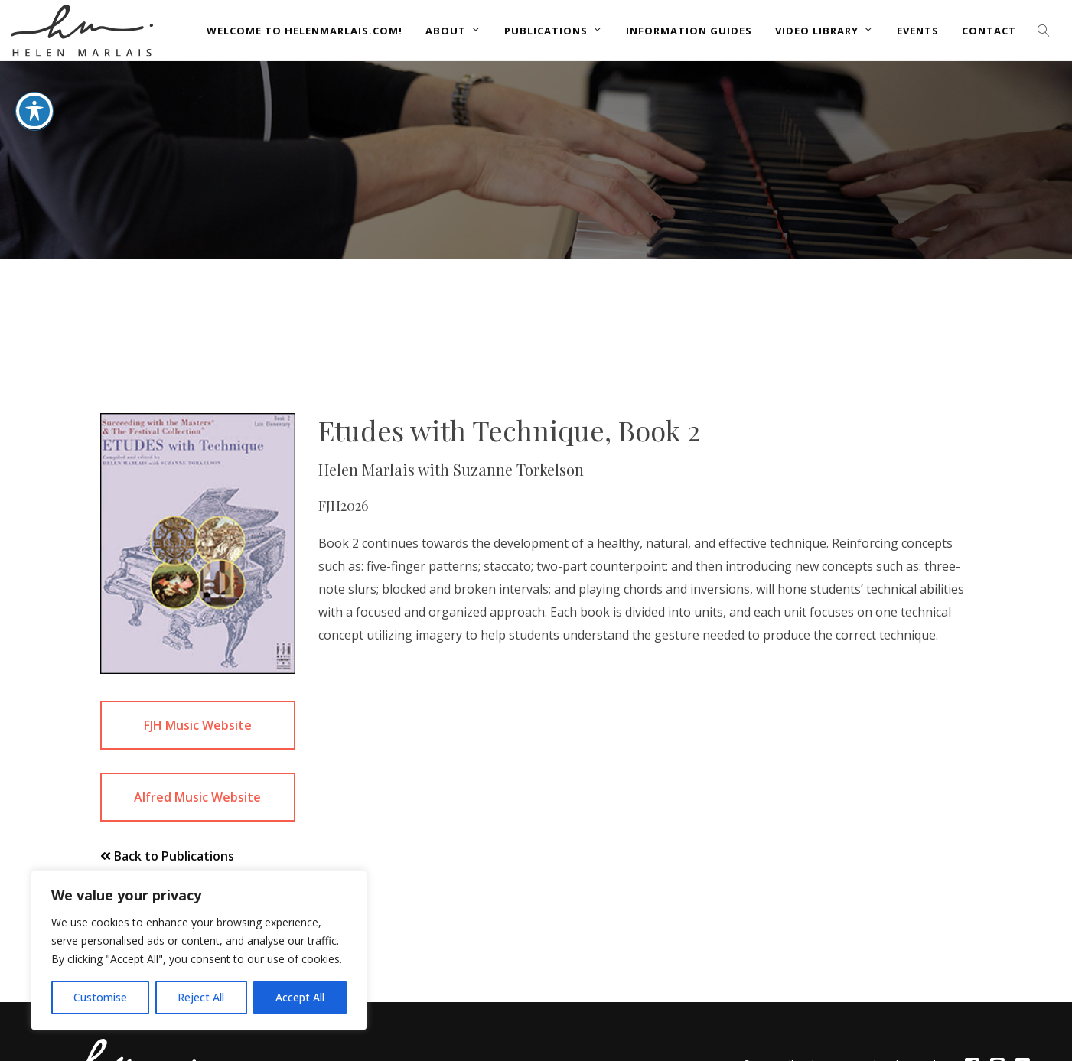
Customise (100, 997)
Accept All (299, 997)
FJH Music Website (198, 725)
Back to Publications (167, 856)
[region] (199, 950)
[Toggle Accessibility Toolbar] (34, 94)
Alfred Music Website (197, 797)
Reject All (201, 997)
